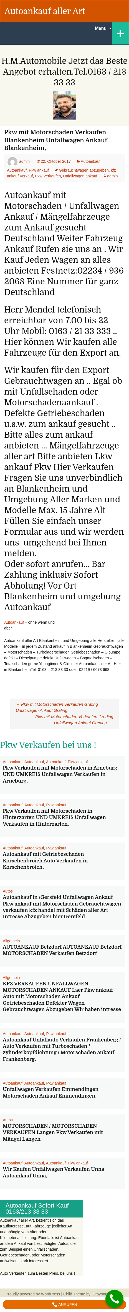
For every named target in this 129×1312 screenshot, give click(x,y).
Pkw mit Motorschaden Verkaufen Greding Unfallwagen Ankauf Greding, (74, 719)
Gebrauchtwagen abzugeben (84, 170)
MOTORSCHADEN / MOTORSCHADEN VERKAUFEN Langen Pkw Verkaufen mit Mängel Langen (53, 1132)
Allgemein (11, 941)
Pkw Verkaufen (48, 176)
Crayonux (100, 1294)
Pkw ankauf (39, 170)
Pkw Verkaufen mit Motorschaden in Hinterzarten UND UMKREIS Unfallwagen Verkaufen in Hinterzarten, (54, 817)
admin (24, 161)
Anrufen (64, 1304)
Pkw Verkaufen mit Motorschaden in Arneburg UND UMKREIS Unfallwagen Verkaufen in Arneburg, (60, 774)
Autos (8, 891)
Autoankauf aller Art (44, 11)
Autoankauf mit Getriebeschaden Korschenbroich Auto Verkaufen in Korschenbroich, (45, 860)
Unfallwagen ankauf (80, 176)
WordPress (50, 1294)
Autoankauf (90, 161)
